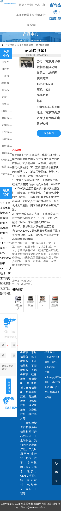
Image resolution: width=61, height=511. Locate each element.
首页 (19, 45)
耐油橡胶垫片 (42, 45)
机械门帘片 (27, 280)
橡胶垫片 (28, 45)
